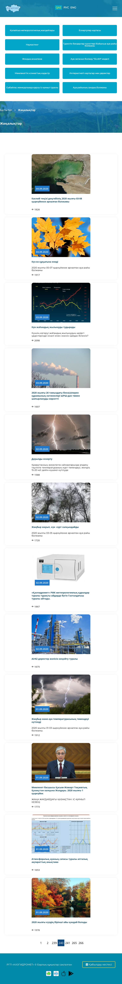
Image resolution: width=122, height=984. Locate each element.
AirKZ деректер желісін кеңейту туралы (55, 658)
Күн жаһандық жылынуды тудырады (53, 327)
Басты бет (6, 110)
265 (74, 943)
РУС (66, 7)
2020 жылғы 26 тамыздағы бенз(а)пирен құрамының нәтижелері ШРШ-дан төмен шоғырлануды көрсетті (56, 395)
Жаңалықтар (26, 110)
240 (61, 943)
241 (67, 943)
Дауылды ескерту (42, 458)
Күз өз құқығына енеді (45, 261)
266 (81, 943)
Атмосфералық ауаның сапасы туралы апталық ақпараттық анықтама (60, 860)
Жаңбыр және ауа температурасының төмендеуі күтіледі (60, 720)
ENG (73, 7)
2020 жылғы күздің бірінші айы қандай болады (59, 922)
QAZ (58, 7)
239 (54, 943)
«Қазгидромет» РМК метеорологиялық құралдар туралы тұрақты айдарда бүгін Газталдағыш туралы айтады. (60, 595)
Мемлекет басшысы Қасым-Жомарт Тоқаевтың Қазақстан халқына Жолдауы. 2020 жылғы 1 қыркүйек (59, 790)
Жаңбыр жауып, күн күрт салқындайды (55, 527)
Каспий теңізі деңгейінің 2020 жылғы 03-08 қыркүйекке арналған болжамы (57, 200)
